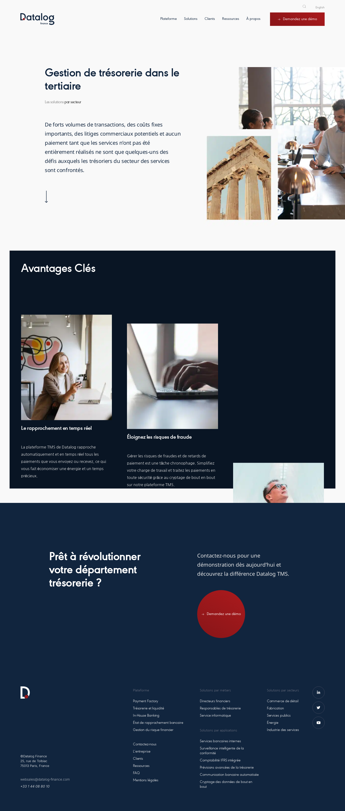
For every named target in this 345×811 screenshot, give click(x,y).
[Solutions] (190, 22)
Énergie (272, 723)
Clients (138, 759)
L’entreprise (141, 751)
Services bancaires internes (220, 741)
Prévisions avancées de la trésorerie (226, 768)
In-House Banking (146, 716)
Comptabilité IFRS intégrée (220, 760)
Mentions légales (145, 780)
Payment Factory (145, 701)
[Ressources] (230, 22)
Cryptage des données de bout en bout (226, 784)
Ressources (141, 766)
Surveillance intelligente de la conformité (222, 751)
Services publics (279, 716)
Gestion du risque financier (153, 730)
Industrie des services (283, 730)
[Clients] (210, 22)
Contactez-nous (144, 744)
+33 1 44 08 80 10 (35, 786)
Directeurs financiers (215, 701)
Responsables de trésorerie (220, 708)
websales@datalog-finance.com (45, 779)
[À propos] (253, 22)
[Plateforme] (168, 22)
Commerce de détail (283, 701)
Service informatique (215, 716)
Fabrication (275, 708)
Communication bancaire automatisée (229, 775)
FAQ (136, 773)
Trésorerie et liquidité (148, 708)
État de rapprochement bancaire (158, 723)
